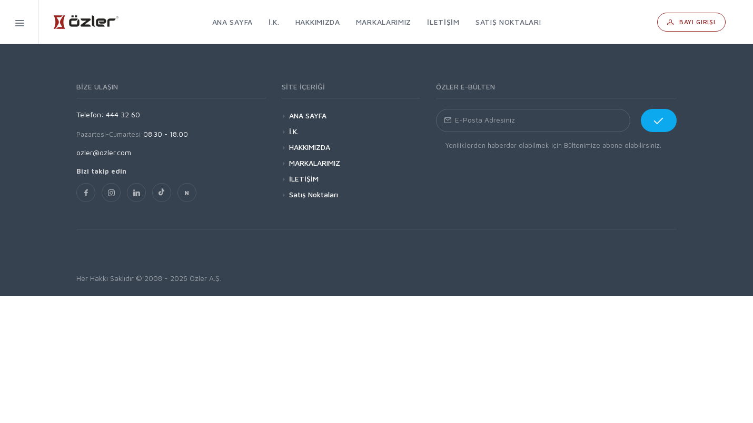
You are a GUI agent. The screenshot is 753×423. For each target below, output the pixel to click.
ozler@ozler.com (103, 152)
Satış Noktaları (313, 194)
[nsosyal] (186, 192)
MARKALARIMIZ (314, 162)
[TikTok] (161, 192)
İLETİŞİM (304, 178)
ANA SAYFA (307, 115)
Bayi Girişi (691, 22)
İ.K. (294, 131)
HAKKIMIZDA (309, 147)
